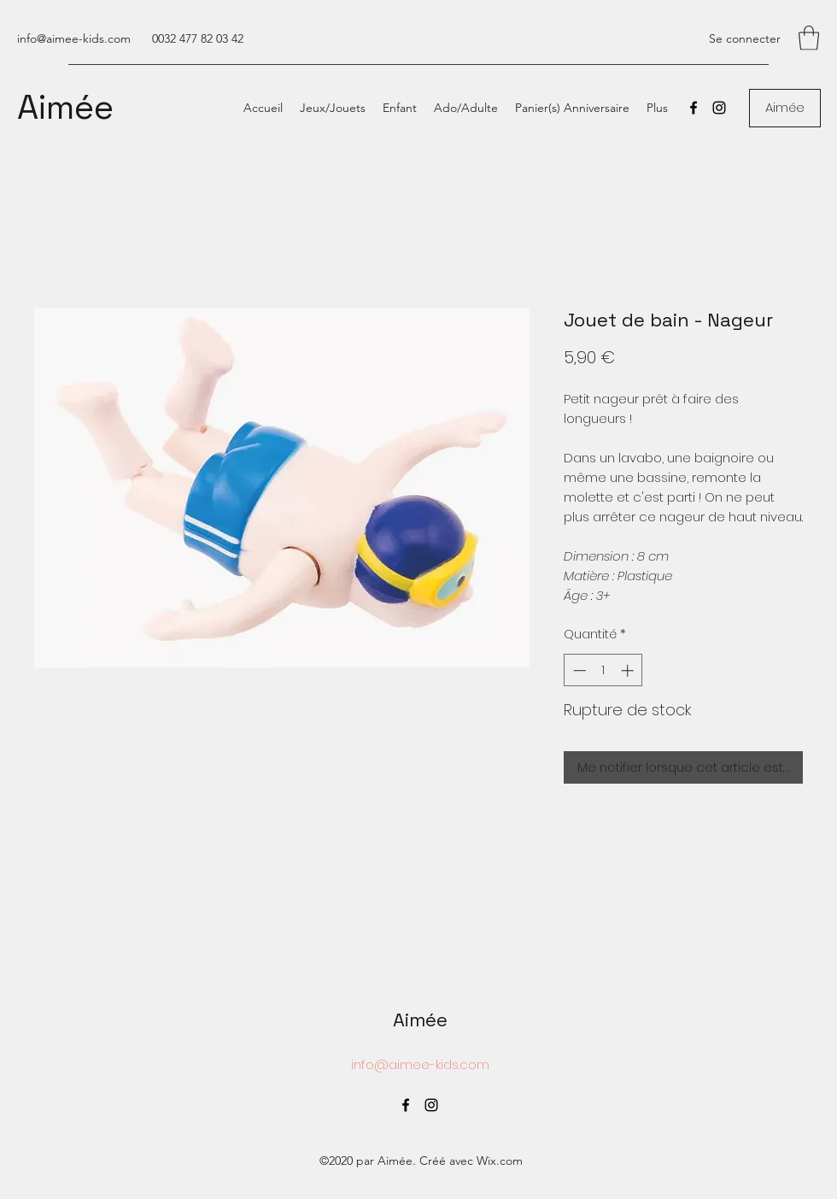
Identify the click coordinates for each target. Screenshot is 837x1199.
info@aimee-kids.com (74, 38)
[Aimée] (785, 108)
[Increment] (629, 670)
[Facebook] (693, 107)
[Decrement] (577, 670)
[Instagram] (719, 107)
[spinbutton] (603, 670)
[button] (809, 38)
